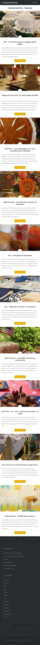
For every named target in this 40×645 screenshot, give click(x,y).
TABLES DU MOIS (7, 614)
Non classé (6, 592)
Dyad (23, 641)
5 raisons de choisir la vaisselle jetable (12, 553)
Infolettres (6, 559)
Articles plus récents (30, 539)
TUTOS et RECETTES (8, 568)
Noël (4, 589)
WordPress (18, 641)
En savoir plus (20, 60)
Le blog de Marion (10, 2)
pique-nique (6, 601)
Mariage (5, 586)
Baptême (5, 583)
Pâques (5, 598)
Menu (35, 2)
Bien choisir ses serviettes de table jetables (14, 556)
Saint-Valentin (6, 611)
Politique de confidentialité (10, 565)
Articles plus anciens (9, 539)
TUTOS (5, 617)
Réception (5, 604)
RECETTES (6, 608)
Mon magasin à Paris (8, 562)
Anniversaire (6, 580)
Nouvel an (5, 595)
